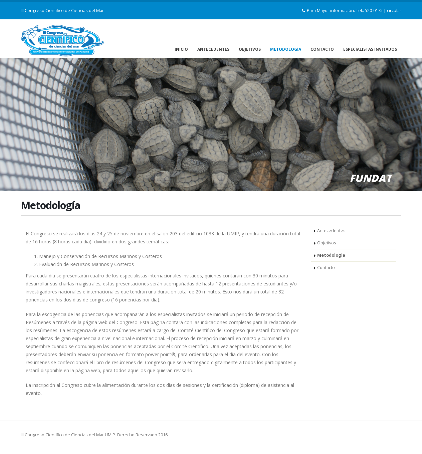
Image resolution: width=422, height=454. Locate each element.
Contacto (326, 267)
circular (394, 10)
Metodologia (331, 255)
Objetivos (326, 243)
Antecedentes (331, 230)
